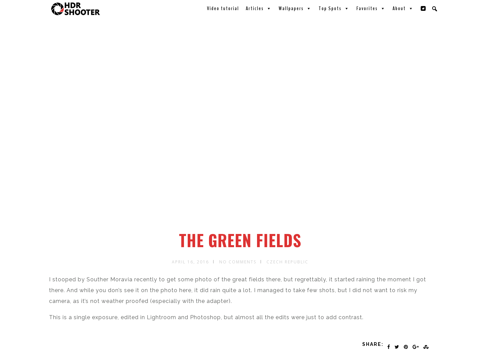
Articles (259, 8)
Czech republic (287, 262)
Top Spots (334, 8)
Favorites (371, 8)
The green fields (240, 240)
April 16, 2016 (190, 262)
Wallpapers (295, 8)
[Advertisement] (244, 180)
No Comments (237, 262)
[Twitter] (423, 8)
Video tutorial (223, 8)
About (403, 8)
